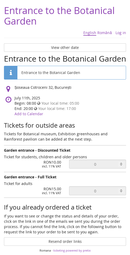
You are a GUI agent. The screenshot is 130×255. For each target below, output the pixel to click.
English (89, 32)
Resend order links (65, 241)
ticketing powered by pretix (72, 250)
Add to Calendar (29, 113)
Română (104, 32)
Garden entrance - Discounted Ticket (37, 150)
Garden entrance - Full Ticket (30, 176)
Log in (120, 32)
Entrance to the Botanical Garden (59, 15)
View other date (65, 47)
